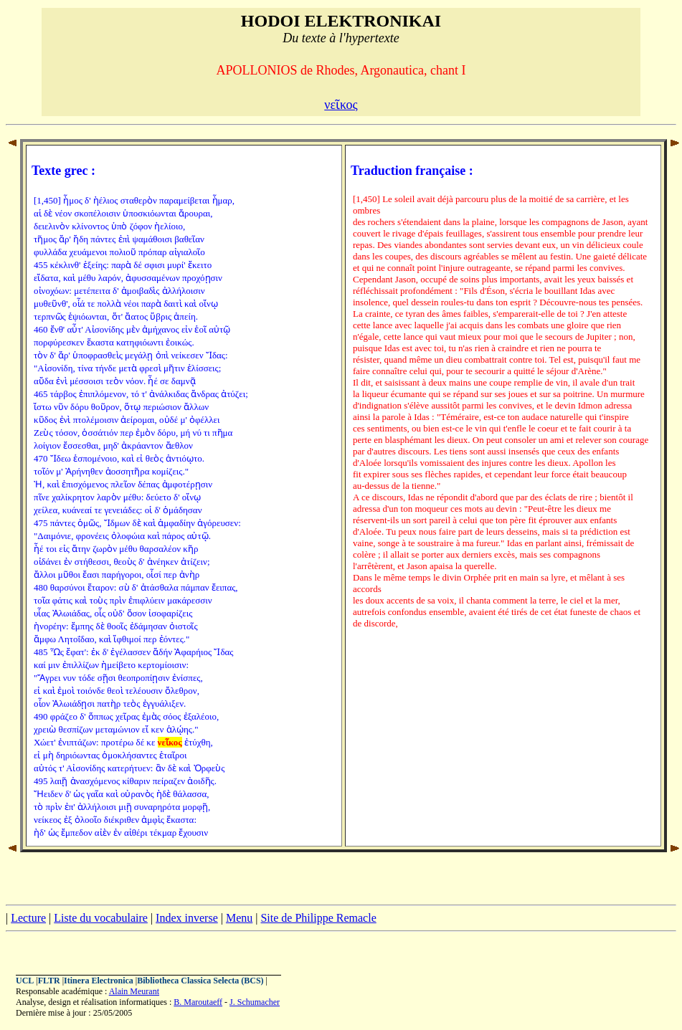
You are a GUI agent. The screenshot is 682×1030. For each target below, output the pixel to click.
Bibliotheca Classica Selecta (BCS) (200, 981)
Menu (239, 918)
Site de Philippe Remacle (318, 918)
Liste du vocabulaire (101, 918)
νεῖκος (341, 104)
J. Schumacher (254, 1002)
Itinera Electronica (98, 981)
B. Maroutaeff (198, 1002)
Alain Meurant (134, 991)
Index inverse (187, 918)
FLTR (49, 981)
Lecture (28, 918)
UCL (25, 981)
